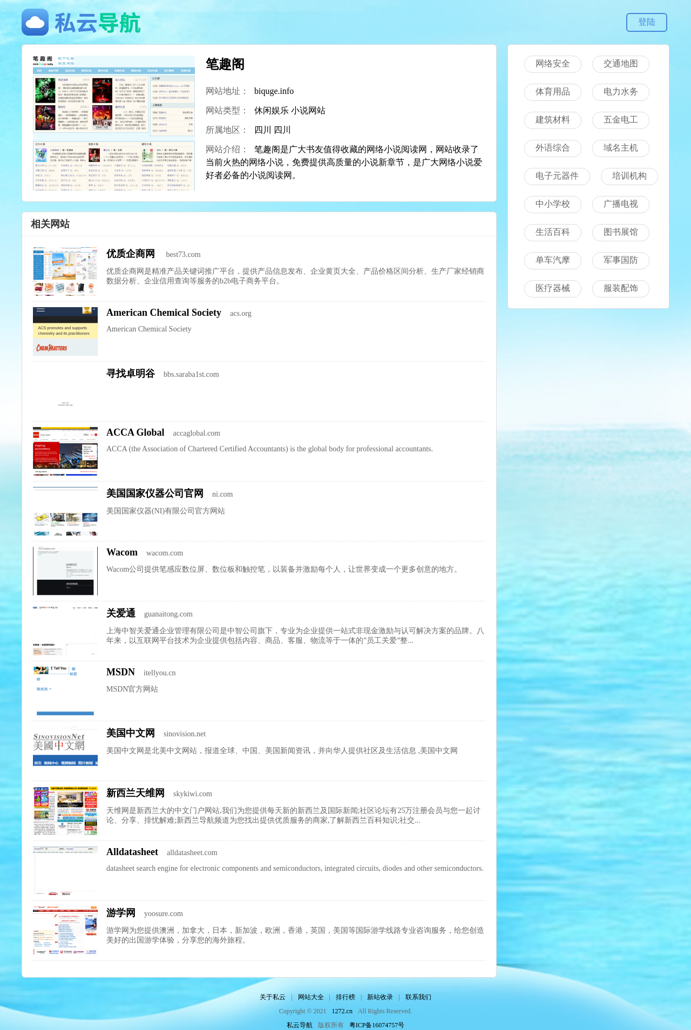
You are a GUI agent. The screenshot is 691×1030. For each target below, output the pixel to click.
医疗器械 (553, 288)
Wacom (122, 552)
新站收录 (380, 997)
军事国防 (621, 260)
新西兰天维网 (135, 793)
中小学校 (553, 203)
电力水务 (621, 91)
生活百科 (553, 231)
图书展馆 (621, 231)
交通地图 (621, 63)
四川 (263, 129)
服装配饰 (621, 288)
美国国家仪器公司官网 (155, 493)
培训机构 (629, 175)
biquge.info (274, 91)
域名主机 (621, 147)
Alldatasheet (132, 851)
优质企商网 (132, 253)
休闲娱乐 (271, 110)
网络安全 (553, 63)
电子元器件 (557, 175)
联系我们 (418, 997)
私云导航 (300, 1025)
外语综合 (553, 147)
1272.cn (342, 1011)
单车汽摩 (553, 260)
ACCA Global (135, 432)
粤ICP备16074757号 (377, 1025)
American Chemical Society (163, 312)
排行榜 (345, 997)
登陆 (646, 21)
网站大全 (311, 997)
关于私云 (273, 997)
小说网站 (308, 110)
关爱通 (121, 613)
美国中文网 (130, 733)
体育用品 (553, 91)
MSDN (120, 672)
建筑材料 (553, 119)
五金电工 (621, 119)
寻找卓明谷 (130, 373)
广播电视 (621, 203)
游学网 (121, 912)
